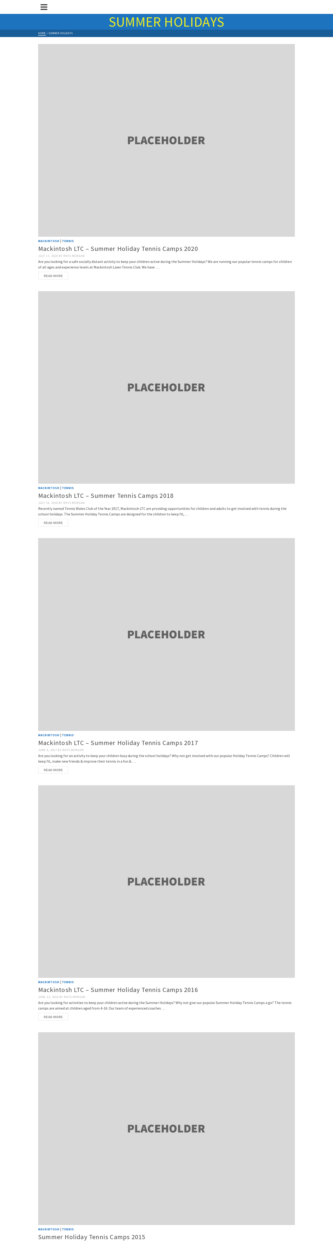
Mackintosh (48, 241)
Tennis (68, 241)
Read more (53, 275)
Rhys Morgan (74, 256)
